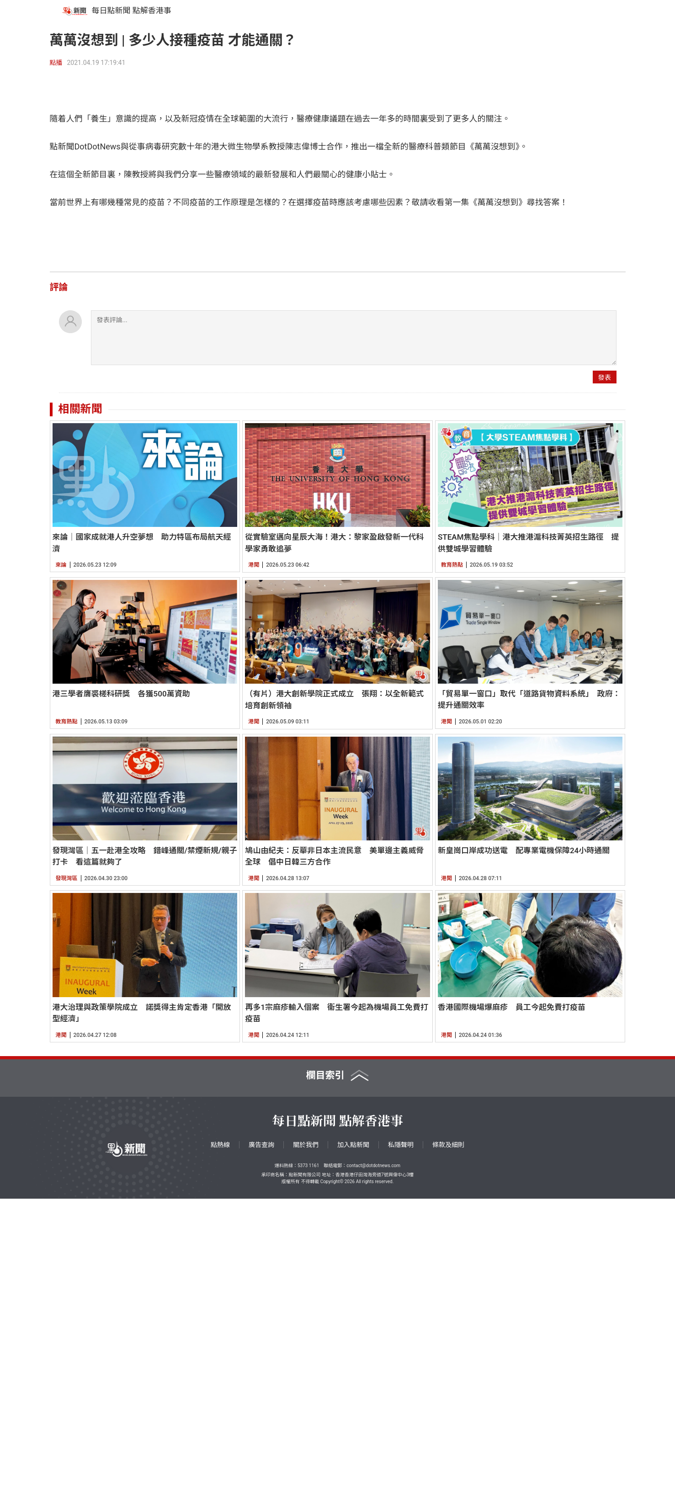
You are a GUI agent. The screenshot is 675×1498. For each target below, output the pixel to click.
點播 (56, 62)
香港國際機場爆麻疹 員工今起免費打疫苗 (511, 1306)
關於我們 (306, 1444)
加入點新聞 (353, 1444)
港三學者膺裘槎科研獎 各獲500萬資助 (121, 993)
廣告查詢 (261, 1444)
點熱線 (220, 1444)
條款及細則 (448, 1444)
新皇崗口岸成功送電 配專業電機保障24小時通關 (524, 1149)
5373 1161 (308, 1464)
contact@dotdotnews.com (373, 1464)
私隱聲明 (401, 1444)
